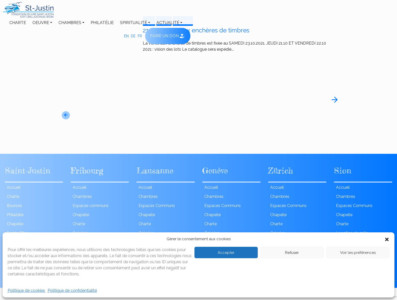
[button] (386, 238)
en (329, 12)
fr (342, 12)
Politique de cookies (26, 290)
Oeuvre (92, 12)
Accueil (14, 187)
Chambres (121, 12)
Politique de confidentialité (72, 290)
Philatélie (153, 12)
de (335, 12)
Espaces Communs (156, 205)
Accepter (226, 252)
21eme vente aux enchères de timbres (196, 30)
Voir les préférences (358, 252)
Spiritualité (185, 12)
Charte (69, 12)
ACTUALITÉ (219, 12)
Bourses (14, 205)
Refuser (292, 252)
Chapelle (15, 223)
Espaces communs (91, 205)
